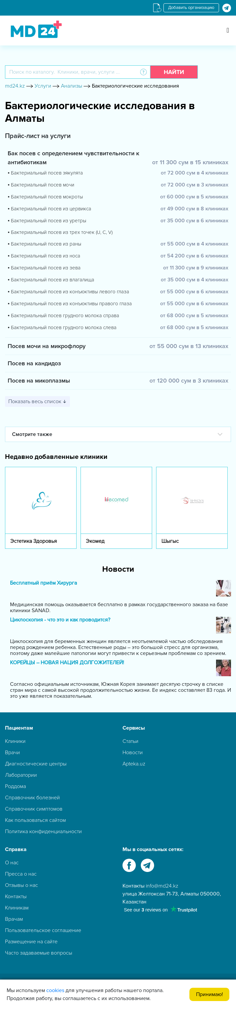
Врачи (12, 752)
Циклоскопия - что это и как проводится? (60, 620)
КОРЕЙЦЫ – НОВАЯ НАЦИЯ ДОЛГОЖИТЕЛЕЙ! (67, 663)
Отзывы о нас (21, 885)
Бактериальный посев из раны (46, 244)
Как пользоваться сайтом (35, 820)
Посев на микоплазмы (39, 380)
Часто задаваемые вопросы (38, 953)
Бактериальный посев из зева (46, 268)
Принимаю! (209, 994)
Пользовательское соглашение (43, 930)
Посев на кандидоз (34, 363)
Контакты (16, 896)
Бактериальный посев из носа (45, 256)
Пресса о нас (21, 874)
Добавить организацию (191, 7)
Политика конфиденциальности (43, 831)
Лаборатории (21, 775)
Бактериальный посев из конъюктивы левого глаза (70, 292)
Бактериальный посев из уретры (48, 221)
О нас (12, 862)
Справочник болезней (32, 797)
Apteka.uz (133, 763)
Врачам (14, 919)
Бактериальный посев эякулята (47, 173)
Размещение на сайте (31, 941)
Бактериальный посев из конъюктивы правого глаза (71, 304)
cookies (55, 990)
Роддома (15, 786)
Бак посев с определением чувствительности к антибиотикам (73, 158)
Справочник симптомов (34, 809)
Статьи (130, 741)
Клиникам (17, 907)
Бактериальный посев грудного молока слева (64, 327)
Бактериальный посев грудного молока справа (65, 316)
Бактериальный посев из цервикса (51, 209)
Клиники (15, 741)
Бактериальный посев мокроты (47, 197)
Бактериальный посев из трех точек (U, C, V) (62, 232)
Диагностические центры (36, 763)
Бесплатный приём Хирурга (43, 583)
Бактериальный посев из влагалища (52, 280)
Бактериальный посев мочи (42, 185)
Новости (132, 752)
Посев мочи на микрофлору (47, 346)
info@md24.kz (162, 886)
